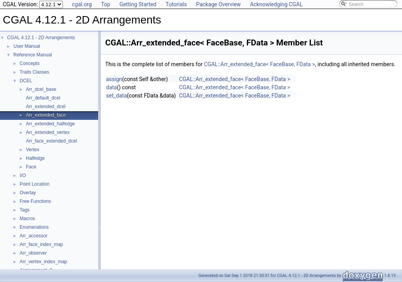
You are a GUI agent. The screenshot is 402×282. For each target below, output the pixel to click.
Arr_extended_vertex (47, 132)
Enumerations (34, 227)
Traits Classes (34, 72)
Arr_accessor (34, 236)
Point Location (34, 184)
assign (114, 79)
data (111, 87)
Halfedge (35, 158)
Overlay (28, 192)
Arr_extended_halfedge (50, 124)
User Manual (26, 46)
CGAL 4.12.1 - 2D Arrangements (41, 37)
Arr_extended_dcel (46, 106)
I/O (23, 175)
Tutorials (176, 4)
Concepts (30, 63)
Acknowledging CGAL (276, 4)
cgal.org (81, 4)
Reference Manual (32, 55)
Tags (24, 210)
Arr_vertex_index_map (43, 261)
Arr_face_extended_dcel (51, 141)
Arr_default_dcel (43, 98)
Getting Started (137, 4)
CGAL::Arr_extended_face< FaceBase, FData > (259, 64)
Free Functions (35, 201)
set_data (116, 95)
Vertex (32, 149)
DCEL (26, 80)
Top (105, 4)
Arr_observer (33, 253)
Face (31, 167)
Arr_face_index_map (41, 244)
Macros (27, 218)
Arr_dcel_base (41, 89)
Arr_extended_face (46, 115)
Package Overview (218, 4)
